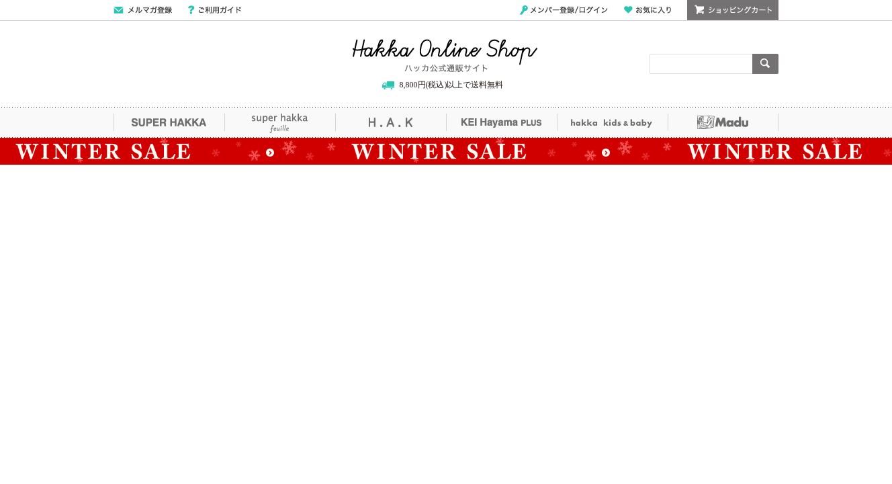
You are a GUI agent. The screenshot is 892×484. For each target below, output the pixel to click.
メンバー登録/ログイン (564, 10)
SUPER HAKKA (169, 122)
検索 (765, 64)
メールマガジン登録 (143, 10)
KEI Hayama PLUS (501, 122)
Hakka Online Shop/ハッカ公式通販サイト (445, 56)
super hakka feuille (279, 122)
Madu (723, 122)
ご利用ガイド (214, 10)
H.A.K (390, 122)
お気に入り (647, 10)
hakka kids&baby (612, 122)
